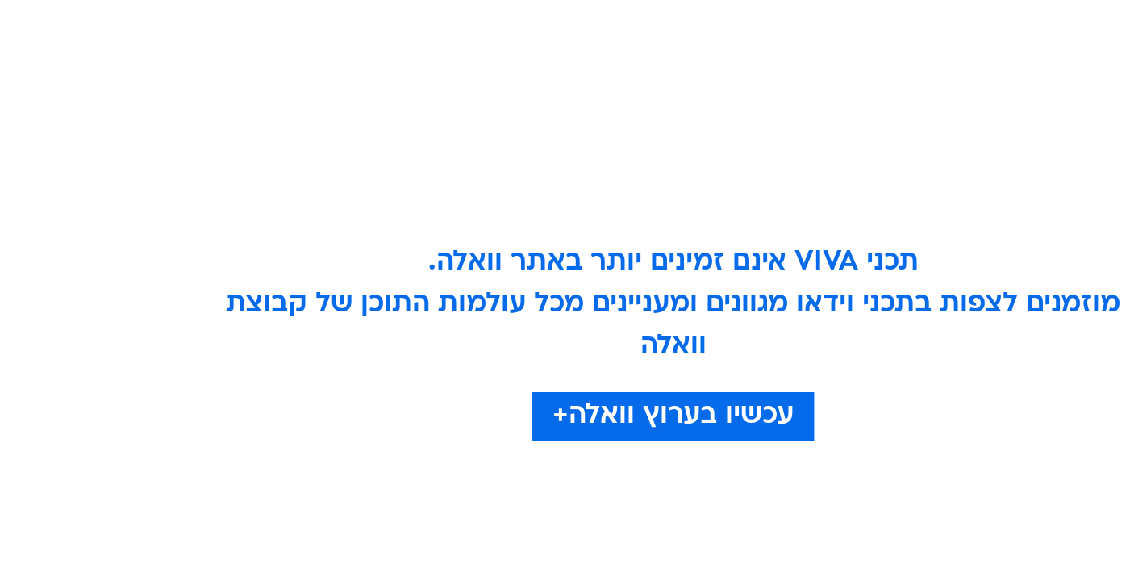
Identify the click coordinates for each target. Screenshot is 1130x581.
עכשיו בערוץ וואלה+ (565, 416)
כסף (648, 16)
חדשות (850, 16)
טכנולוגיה (440, 16)
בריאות (555, 16)
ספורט (796, 16)
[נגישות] (22, 16)
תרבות (744, 16)
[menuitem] (841, 16)
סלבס (692, 16)
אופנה (381, 16)
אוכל (606, 16)
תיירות (501, 16)
